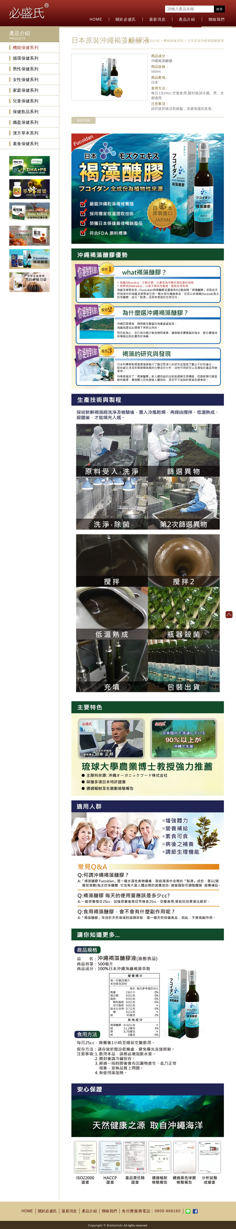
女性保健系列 (25, 79)
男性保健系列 (25, 69)
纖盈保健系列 (25, 122)
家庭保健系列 (25, 90)
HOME (96, 19)
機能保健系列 (25, 47)
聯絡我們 (217, 19)
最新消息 (157, 19)
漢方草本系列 (25, 133)
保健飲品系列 (25, 111)
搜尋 (219, 9)
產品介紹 (187, 19)
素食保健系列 (25, 143)
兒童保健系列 (25, 101)
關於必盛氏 (126, 19)
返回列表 (83, 120)
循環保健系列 (25, 58)
